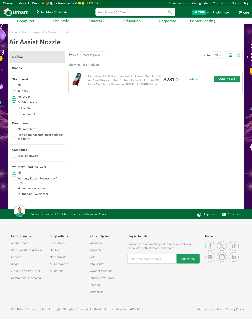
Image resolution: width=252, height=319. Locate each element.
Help (246, 3)
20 (217, 55)
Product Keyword (32, 32)
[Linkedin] (234, 261)
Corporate (167, 21)
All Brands (56, 270)
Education (132, 21)
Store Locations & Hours (27, 250)
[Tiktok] (234, 250)
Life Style (61, 21)
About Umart (19, 243)
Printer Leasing (203, 21)
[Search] (170, 12)
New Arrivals (58, 257)
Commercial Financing (26, 277)
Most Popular (93, 54)
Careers (16, 257)
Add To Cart (227, 79)
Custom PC (220, 3)
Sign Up (227, 12)
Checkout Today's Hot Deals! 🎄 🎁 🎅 (28, 3)
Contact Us (96, 291)
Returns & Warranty (101, 277)
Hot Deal (55, 250)
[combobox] (135, 12)
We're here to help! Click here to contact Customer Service (69, 214)
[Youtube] (211, 261)
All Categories (59, 264)
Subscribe (188, 259)
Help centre (210, 214)
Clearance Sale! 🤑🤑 (70, 3)
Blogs (235, 3)
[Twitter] (223, 250)
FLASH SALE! (93, 3)
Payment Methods (100, 270)
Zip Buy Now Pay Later (25, 270)
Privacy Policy (235, 309)
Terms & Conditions (211, 309)
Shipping (95, 284)
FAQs (92, 257)
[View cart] (240, 12)
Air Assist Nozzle (58, 32)
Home (13, 32)
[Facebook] (211, 250)
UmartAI (96, 21)
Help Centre (96, 264)
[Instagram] (223, 261)
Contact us (235, 214)
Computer (25, 21)
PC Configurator (198, 3)
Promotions (176, 3)
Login (217, 12)
